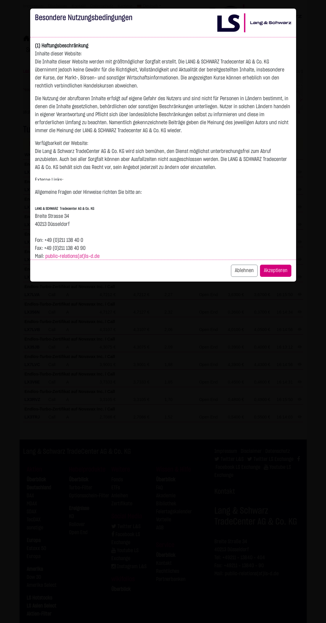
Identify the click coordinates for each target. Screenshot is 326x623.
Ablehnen (244, 270)
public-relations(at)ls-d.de (72, 256)
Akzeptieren (276, 270)
